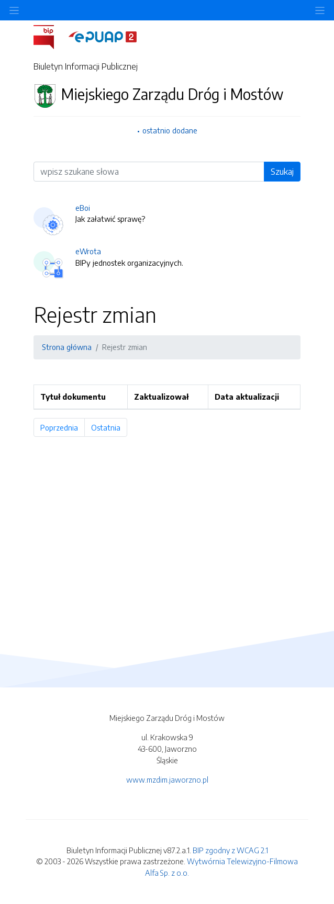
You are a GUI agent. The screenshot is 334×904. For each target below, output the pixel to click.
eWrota (88, 251)
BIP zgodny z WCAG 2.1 (230, 850)
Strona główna (67, 347)
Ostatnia (109, 427)
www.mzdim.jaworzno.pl (167, 779)
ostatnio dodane (169, 130)
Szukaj (282, 171)
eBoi (82, 207)
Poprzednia (62, 427)
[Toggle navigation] (320, 10)
